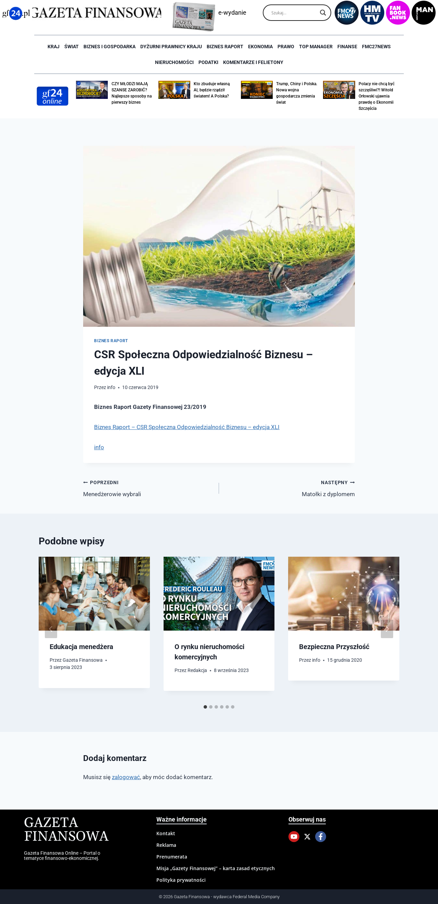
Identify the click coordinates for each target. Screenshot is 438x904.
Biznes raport (225, 46)
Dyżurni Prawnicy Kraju (171, 46)
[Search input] (294, 12)
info (111, 387)
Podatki (208, 62)
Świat (71, 46)
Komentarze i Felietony (253, 62)
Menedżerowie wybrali (148, 488)
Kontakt (165, 833)
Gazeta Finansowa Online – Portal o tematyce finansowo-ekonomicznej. (62, 855)
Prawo (286, 46)
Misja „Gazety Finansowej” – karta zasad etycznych (215, 868)
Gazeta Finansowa (83, 660)
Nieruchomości (174, 62)
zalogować (126, 777)
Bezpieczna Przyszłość (334, 647)
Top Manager (316, 46)
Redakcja (197, 670)
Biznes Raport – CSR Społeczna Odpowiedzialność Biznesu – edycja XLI (187, 427)
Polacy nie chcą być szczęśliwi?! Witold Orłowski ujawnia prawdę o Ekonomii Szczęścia (377, 96)
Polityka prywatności (181, 880)
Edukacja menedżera (81, 647)
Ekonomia (260, 46)
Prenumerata (171, 856)
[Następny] (387, 629)
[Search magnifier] (323, 12)
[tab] (205, 707)
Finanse (347, 46)
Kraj (54, 46)
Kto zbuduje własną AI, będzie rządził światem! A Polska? (212, 90)
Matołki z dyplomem (290, 488)
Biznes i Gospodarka (109, 46)
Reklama (166, 845)
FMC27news (376, 46)
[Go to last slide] (51, 629)
